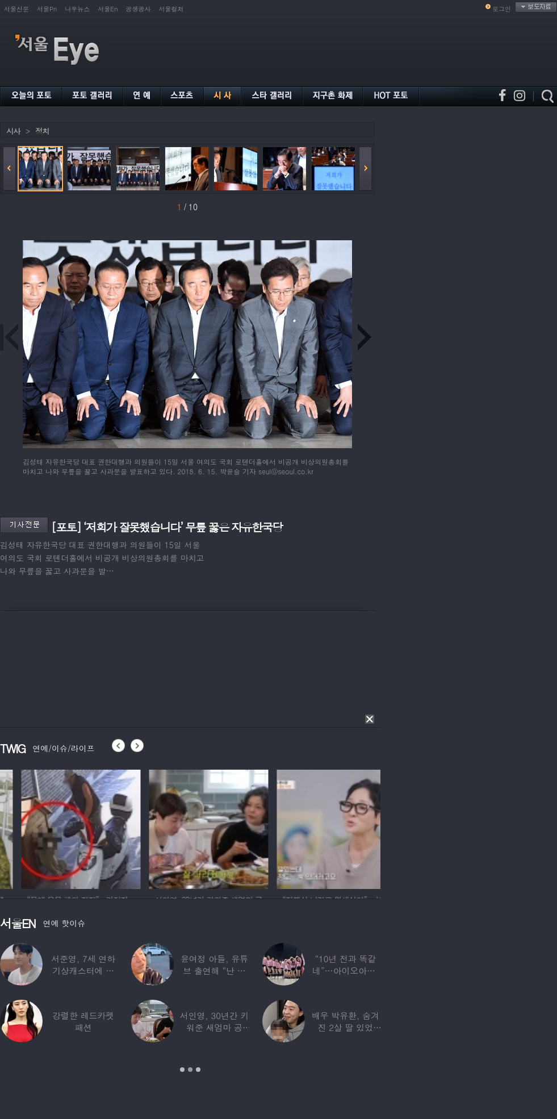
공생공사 (138, 9)
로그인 (501, 9)
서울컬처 (171, 9)
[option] (139, 828)
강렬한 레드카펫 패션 (83, 1021)
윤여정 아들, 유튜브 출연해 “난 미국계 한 (214, 970)
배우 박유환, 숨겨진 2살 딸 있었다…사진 (345, 1027)
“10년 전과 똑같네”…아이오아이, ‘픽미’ (345, 970)
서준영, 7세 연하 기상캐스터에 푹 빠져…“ (83, 970)
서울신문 (16, 9)
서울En (108, 9)
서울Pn (47, 9)
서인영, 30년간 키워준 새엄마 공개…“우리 (214, 1027)
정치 (42, 131)
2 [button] (190, 1069)
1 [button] (182, 1069)
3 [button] (198, 1069)
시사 (13, 131)
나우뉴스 (77, 9)
